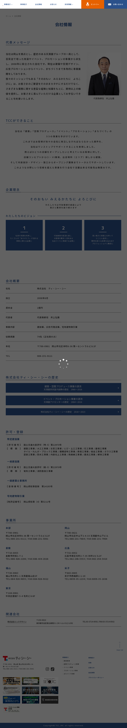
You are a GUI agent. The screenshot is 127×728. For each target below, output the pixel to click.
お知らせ (53, 4)
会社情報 (38, 4)
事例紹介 (23, 4)
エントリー (95, 4)
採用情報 (68, 4)
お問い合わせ (118, 4)
